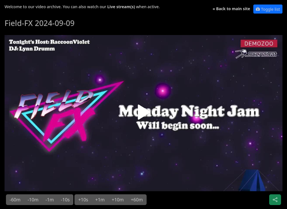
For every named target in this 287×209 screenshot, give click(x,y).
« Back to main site (231, 8)
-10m (32, 200)
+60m (137, 200)
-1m (50, 200)
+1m (100, 200)
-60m (15, 200)
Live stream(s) (121, 6)
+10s (83, 200)
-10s (65, 200)
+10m (118, 200)
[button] (143, 114)
